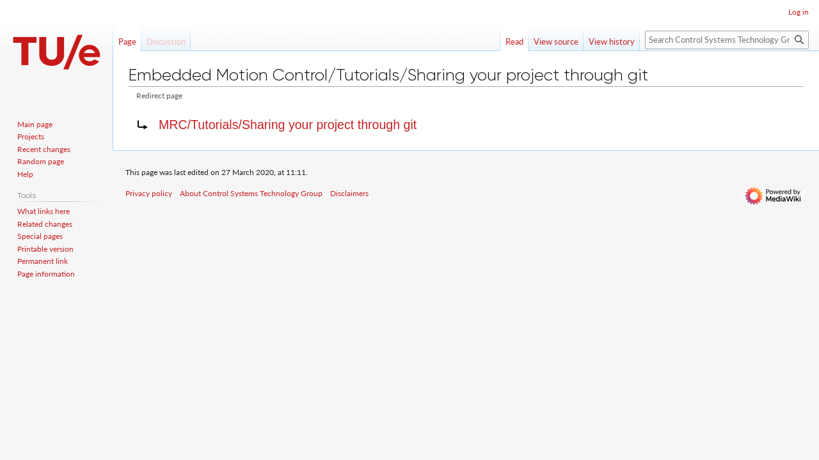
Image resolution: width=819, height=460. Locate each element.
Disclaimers (349, 193)
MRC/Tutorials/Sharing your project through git (288, 125)
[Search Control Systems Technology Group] (727, 40)
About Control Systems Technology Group (251, 193)
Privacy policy (148, 193)
